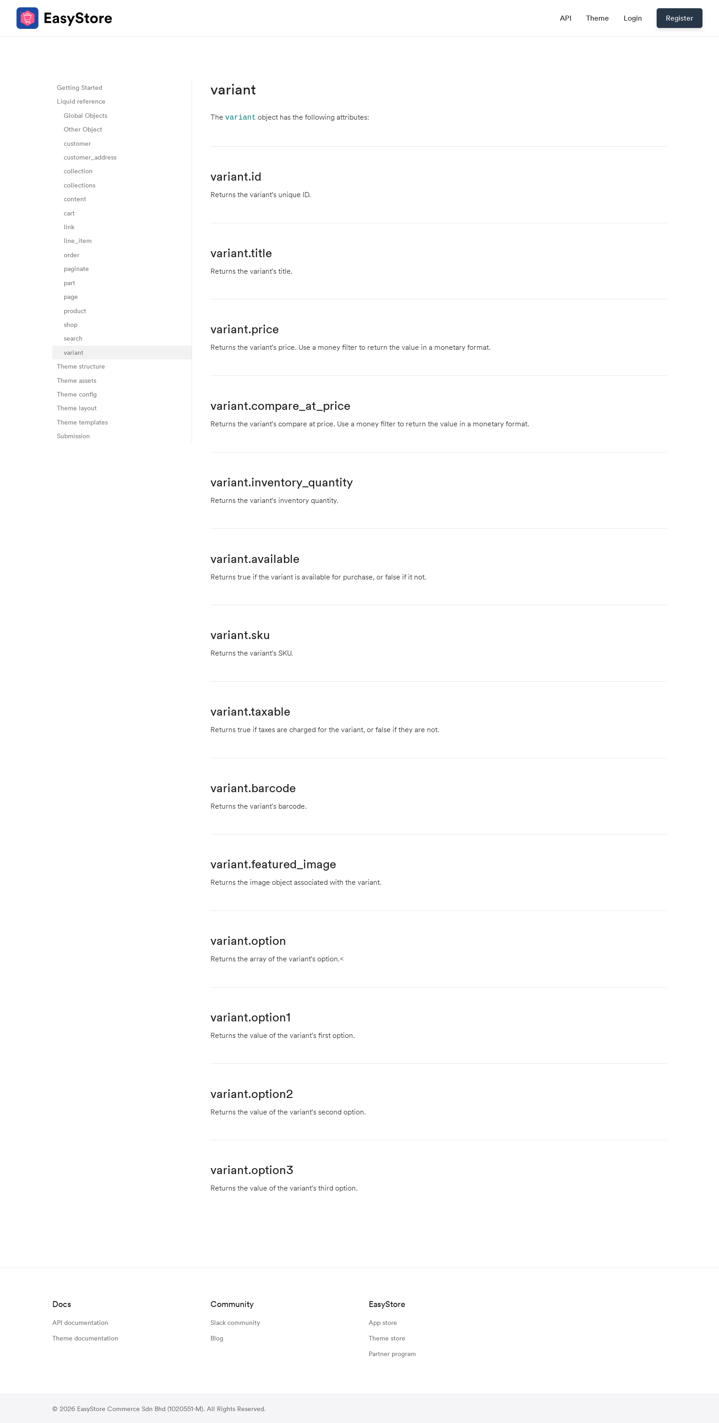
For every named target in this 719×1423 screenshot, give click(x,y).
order (71, 254)
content (75, 198)
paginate (76, 268)
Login (633, 17)
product (75, 310)
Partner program (392, 1352)
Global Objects (85, 115)
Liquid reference (81, 101)
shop (70, 324)
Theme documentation (85, 1337)
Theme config (77, 394)
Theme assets (76, 380)
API (565, 17)
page (71, 296)
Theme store (387, 1337)
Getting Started (79, 87)
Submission (73, 435)
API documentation (80, 1321)
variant (73, 352)
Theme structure (81, 366)
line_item (78, 240)
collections (79, 185)
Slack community (235, 1321)
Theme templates (82, 422)
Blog (216, 1337)
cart (69, 213)
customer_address (90, 157)
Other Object (83, 129)
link (69, 226)
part (69, 282)
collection (78, 170)
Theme (597, 17)
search (73, 338)
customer (77, 143)
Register (679, 17)
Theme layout (77, 407)
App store (383, 1321)
